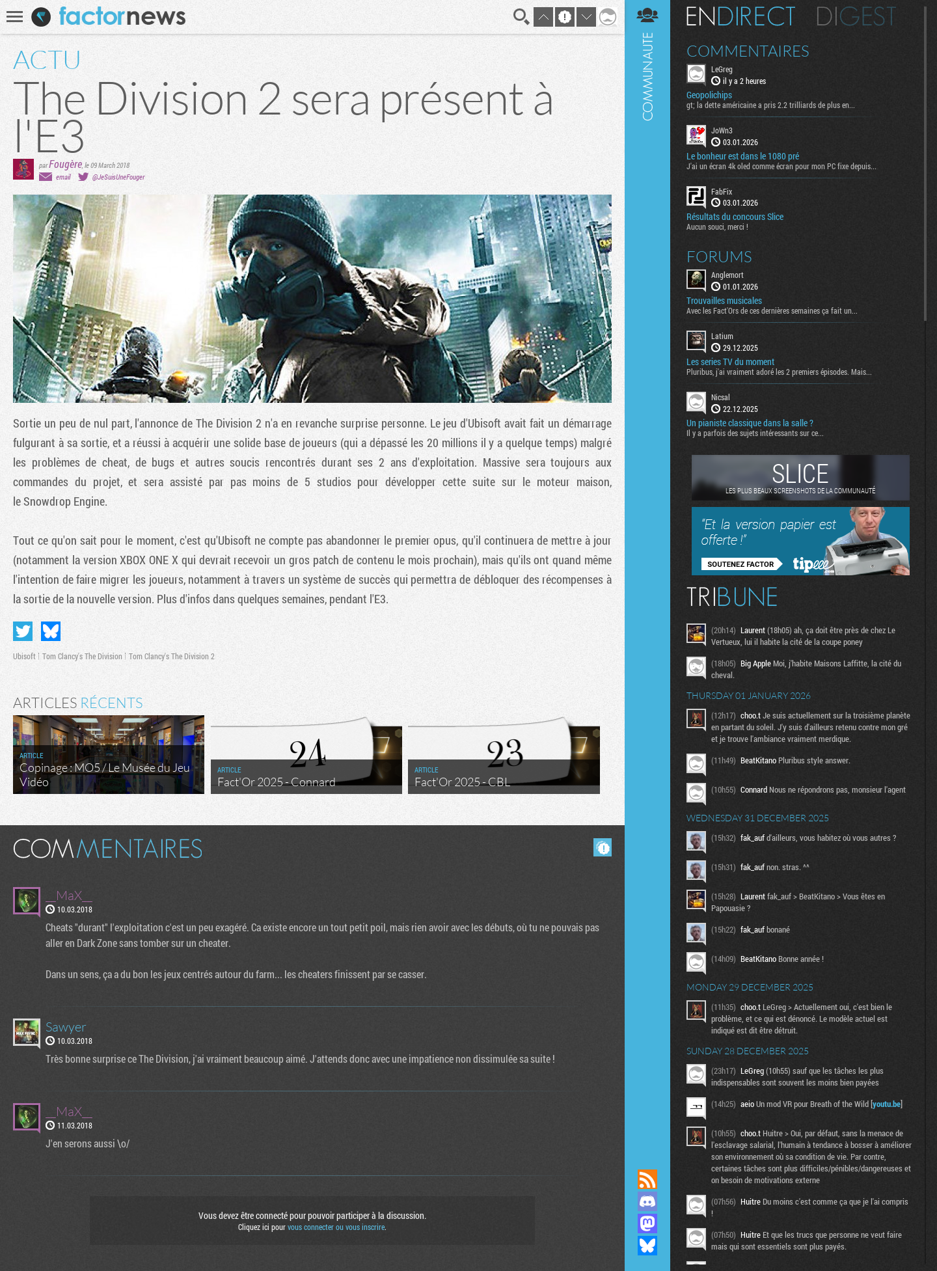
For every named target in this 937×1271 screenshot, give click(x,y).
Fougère (65, 164)
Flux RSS (647, 1179)
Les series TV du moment (730, 362)
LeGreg (722, 69)
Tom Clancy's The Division (82, 656)
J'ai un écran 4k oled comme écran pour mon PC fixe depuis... (781, 166)
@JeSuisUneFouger (118, 177)
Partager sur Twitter (23, 631)
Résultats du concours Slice (734, 217)
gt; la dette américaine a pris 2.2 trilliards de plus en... (770, 105)
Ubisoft (24, 656)
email (63, 177)
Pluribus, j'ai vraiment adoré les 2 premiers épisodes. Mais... (779, 371)
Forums (719, 256)
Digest (857, 16)
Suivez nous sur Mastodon (647, 1223)
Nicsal (720, 397)
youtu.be (887, 1104)
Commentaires (747, 51)
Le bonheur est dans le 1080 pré (742, 156)
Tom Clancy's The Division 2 (172, 656)
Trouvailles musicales (724, 300)
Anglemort (727, 274)
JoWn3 (722, 130)
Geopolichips (709, 95)
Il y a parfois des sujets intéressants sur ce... (755, 433)
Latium (722, 336)
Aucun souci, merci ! (717, 226)
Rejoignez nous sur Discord (647, 1201)
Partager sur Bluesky (51, 631)
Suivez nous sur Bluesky (647, 1245)
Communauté (647, 572)
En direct (740, 16)
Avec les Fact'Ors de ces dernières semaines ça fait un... (772, 310)
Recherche (522, 17)
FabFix (721, 191)
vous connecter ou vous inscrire (336, 1227)
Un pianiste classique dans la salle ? (749, 423)
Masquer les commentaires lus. (602, 847)
